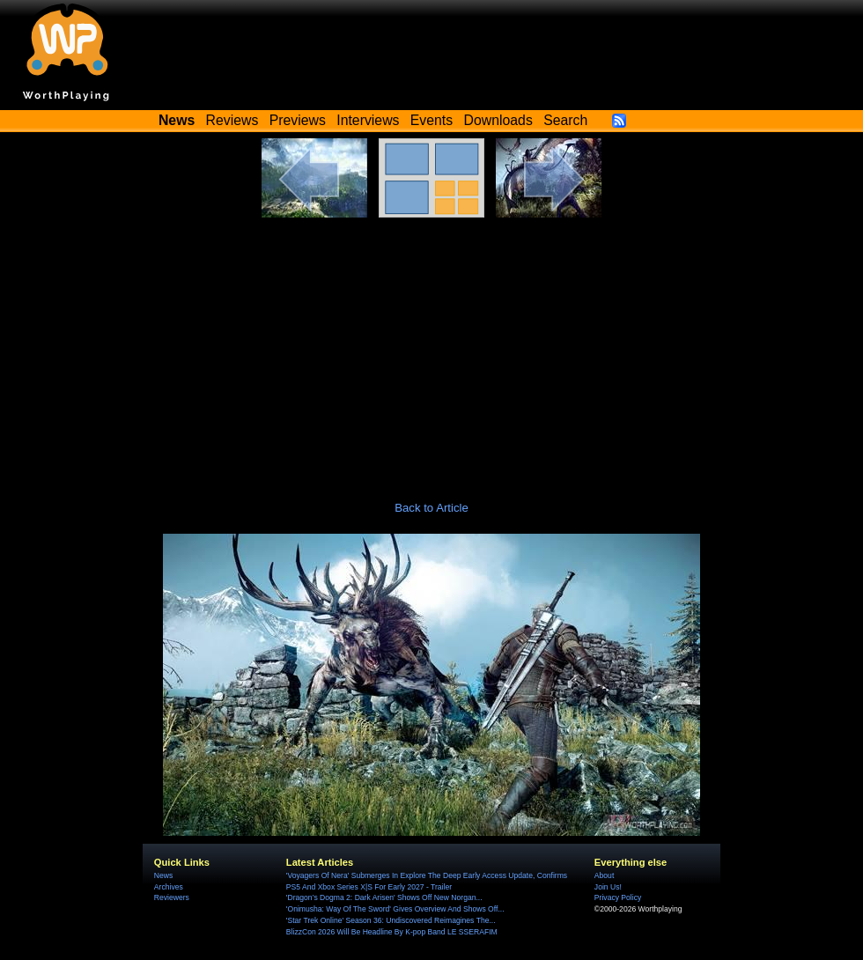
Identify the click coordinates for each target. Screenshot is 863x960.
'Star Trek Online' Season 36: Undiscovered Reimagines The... (391, 920)
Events (431, 120)
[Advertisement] (431, 349)
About (604, 875)
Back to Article (431, 507)
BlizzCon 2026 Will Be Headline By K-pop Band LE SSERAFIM (392, 931)
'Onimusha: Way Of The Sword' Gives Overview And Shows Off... (395, 909)
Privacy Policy (617, 897)
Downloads (498, 120)
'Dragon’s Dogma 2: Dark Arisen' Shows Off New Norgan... (384, 897)
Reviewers (171, 897)
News (163, 875)
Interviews (367, 120)
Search (565, 120)
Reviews (232, 120)
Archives (168, 886)
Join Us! (608, 886)
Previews (297, 120)
